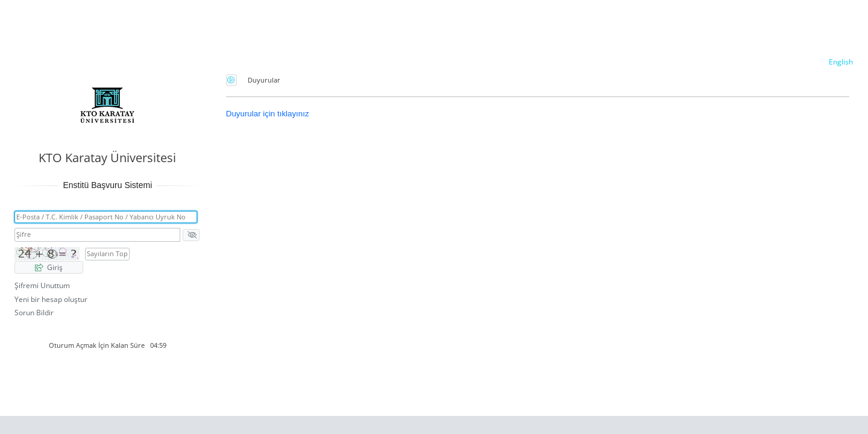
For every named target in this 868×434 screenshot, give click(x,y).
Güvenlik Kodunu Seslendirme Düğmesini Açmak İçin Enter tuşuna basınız (231, 80)
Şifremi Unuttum (42, 286)
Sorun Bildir (34, 312)
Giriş (49, 267)
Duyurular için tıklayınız (267, 113)
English (841, 62)
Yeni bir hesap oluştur (50, 299)
